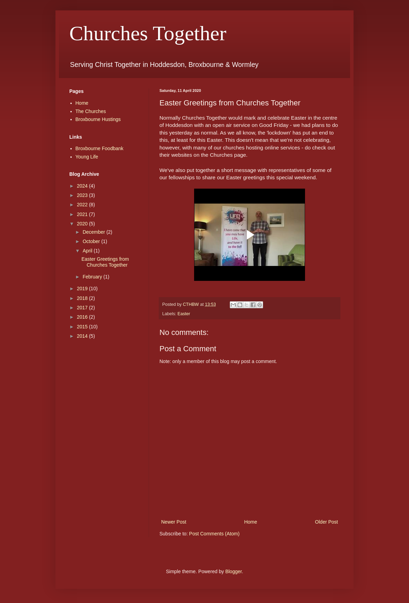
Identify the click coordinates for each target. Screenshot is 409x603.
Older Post (326, 522)
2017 (83, 307)
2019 (83, 288)
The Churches (91, 111)
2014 (83, 336)
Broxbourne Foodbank (100, 148)
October (91, 241)
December (94, 232)
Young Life (87, 157)
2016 (83, 317)
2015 (83, 326)
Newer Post (173, 522)
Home (250, 522)
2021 (83, 214)
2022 (83, 204)
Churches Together (147, 33)
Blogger (233, 571)
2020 (83, 223)
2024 (83, 186)
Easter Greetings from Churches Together (105, 262)
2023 (83, 195)
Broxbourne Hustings (98, 119)
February (92, 276)
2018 (83, 298)
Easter (183, 313)
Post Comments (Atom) (214, 533)
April (88, 250)
